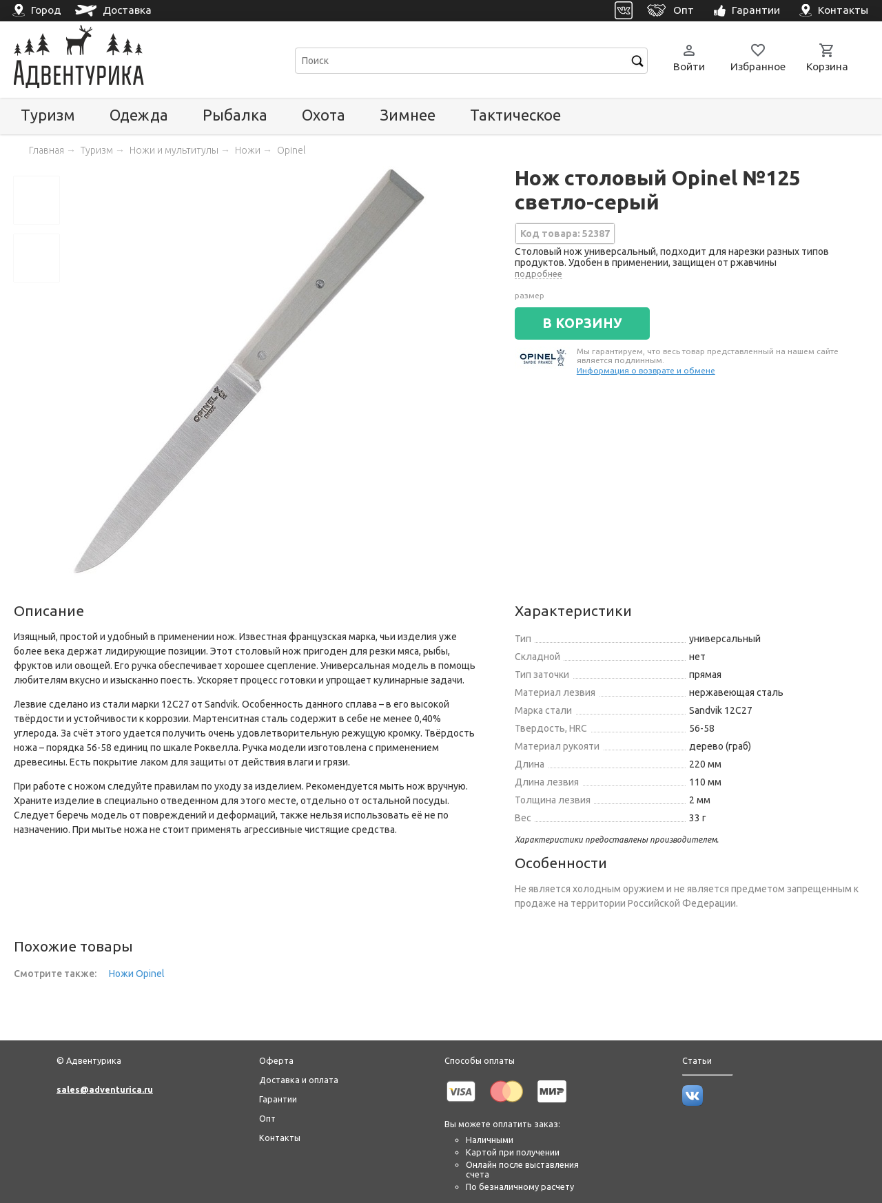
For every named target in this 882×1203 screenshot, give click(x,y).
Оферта (276, 1060)
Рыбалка (235, 114)
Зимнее (407, 114)
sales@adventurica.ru (105, 1089)
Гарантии (278, 1099)
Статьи (697, 1060)
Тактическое (515, 114)
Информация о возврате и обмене (646, 370)
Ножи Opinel (137, 973)
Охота (323, 114)
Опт (267, 1118)
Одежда (139, 114)
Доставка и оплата (298, 1079)
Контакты (279, 1137)
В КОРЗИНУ (582, 323)
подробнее (538, 273)
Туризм (48, 114)
